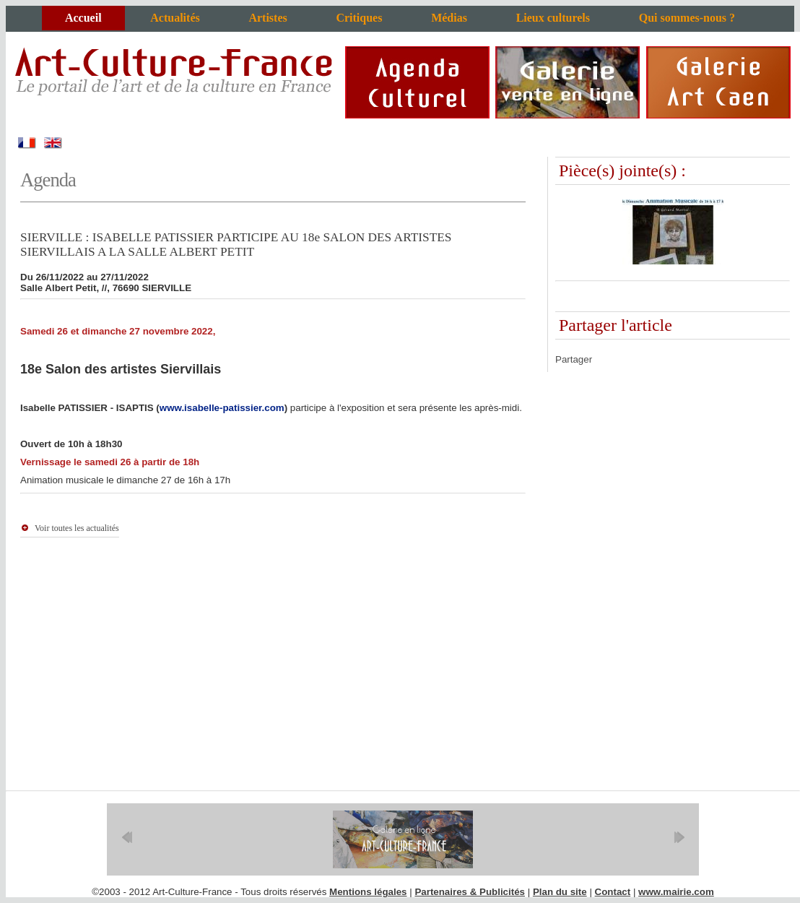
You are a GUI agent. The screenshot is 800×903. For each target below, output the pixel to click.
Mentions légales (367, 891)
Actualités (174, 18)
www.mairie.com (676, 891)
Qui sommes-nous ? (687, 18)
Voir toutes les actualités (77, 528)
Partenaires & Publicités (469, 891)
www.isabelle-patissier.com (222, 407)
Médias (449, 18)
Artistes (267, 18)
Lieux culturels (553, 18)
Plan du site (560, 891)
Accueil (83, 18)
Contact (613, 891)
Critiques (359, 18)
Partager (573, 359)
